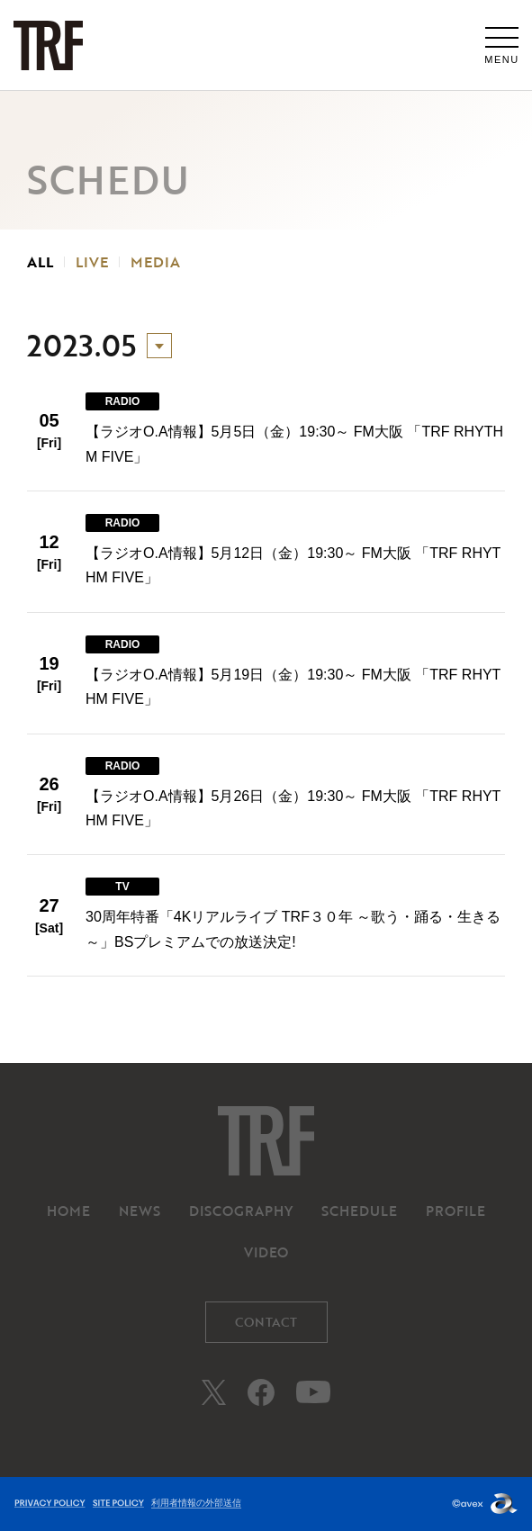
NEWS (139, 1210)
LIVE (92, 262)
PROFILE (455, 1210)
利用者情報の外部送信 (196, 1503)
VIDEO (266, 1252)
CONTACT (266, 1321)
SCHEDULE (359, 1210)
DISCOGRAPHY (241, 1210)
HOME (68, 1210)
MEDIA (155, 262)
